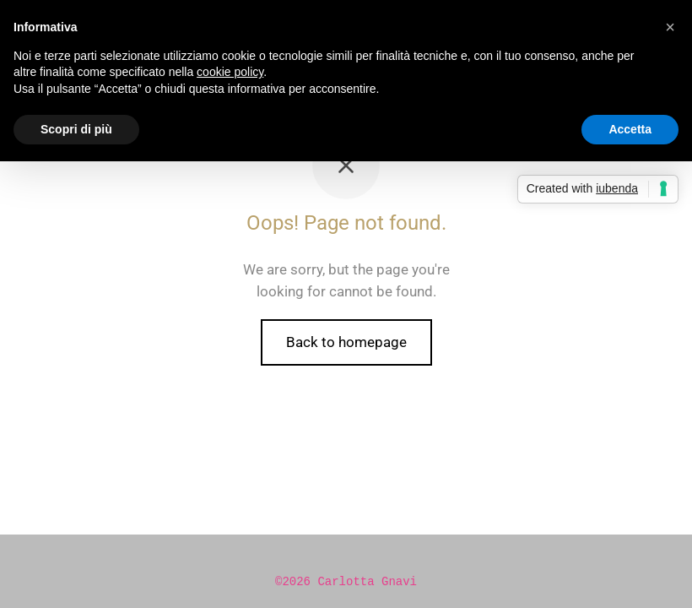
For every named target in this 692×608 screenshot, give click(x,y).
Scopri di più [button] (76, 129)
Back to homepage (346, 342)
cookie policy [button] (230, 72)
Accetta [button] (629, 129)
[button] (670, 27)
